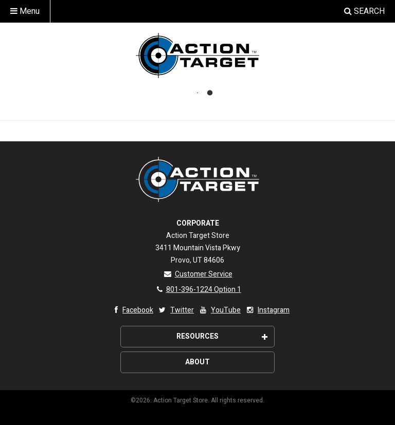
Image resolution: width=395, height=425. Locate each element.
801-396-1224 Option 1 (197, 289)
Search (364, 11)
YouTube (219, 310)
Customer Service (197, 274)
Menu (25, 11)
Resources (221, 336)
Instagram (267, 310)
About (197, 362)
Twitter (175, 310)
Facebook (131, 310)
